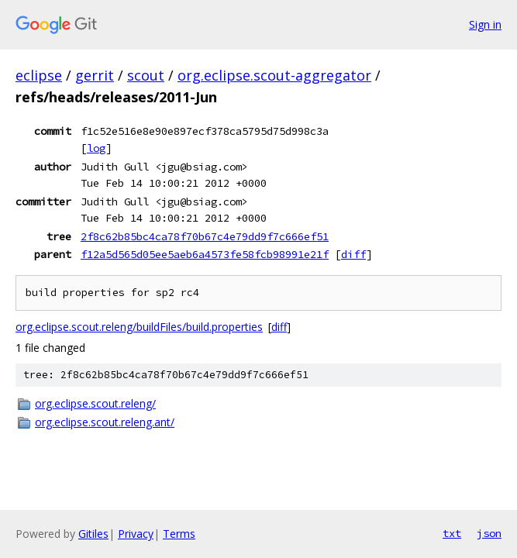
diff (353, 254)
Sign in (485, 24)
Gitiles (93, 533)
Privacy (135, 533)
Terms (179, 533)
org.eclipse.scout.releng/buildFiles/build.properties (139, 326)
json (489, 533)
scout (145, 75)
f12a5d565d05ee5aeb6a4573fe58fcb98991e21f (205, 254)
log (96, 148)
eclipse (39, 75)
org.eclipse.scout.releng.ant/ (104, 422)
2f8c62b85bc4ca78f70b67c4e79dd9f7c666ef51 (205, 236)
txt (452, 533)
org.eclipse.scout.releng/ (95, 403)
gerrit (94, 75)
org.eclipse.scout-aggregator (274, 75)
